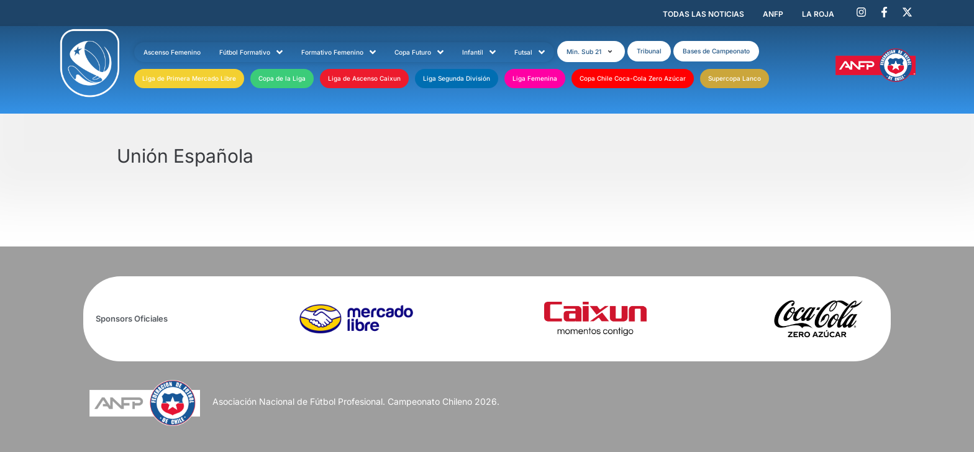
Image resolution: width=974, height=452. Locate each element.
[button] (591, 51)
